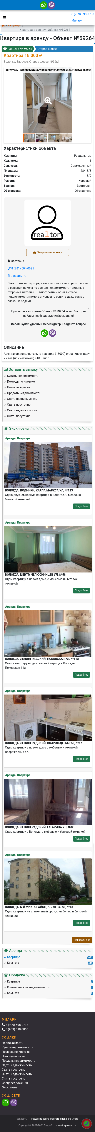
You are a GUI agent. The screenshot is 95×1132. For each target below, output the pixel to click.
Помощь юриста (13, 1056)
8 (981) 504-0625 (21, 268)
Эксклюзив (10, 1087)
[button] (47, 98)
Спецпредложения (15, 1083)
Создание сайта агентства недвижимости (55, 1118)
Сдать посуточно (13, 1069)
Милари (76, 20)
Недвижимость (12, 1043)
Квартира (14, 25)
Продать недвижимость (18, 1060)
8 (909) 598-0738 (82, 14)
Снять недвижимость (17, 1074)
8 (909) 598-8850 (15, 1029)
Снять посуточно (13, 1078)
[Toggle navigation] (3, 17)
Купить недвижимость (17, 1047)
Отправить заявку (47, 252)
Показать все (82, 939)
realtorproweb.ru (67, 1125)
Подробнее (81, 506)
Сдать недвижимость (17, 1065)
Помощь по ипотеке (16, 1052)
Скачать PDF (18, 276)
